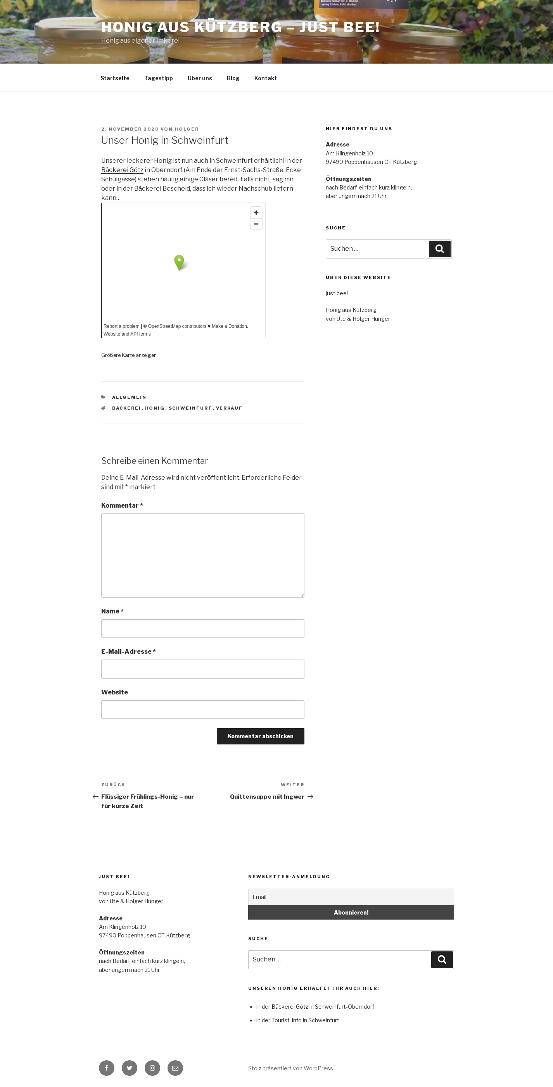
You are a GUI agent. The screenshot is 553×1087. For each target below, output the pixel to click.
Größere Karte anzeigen (129, 355)
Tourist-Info (286, 1020)
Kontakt (265, 78)
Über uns (200, 78)
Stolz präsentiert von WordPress (290, 1068)
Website (114, 692)
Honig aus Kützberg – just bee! (240, 27)
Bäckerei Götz (122, 170)
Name (112, 611)
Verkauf (229, 408)
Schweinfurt (191, 408)
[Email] (351, 897)
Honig (155, 408)
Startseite (115, 78)
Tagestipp (158, 78)
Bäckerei (127, 408)
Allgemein (129, 397)
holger (187, 129)
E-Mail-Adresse (128, 651)
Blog (233, 78)
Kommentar (122, 505)
